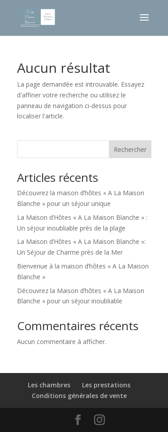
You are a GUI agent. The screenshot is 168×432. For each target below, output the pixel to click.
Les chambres (49, 385)
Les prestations (106, 385)
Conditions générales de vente (79, 395)
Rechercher (130, 149)
